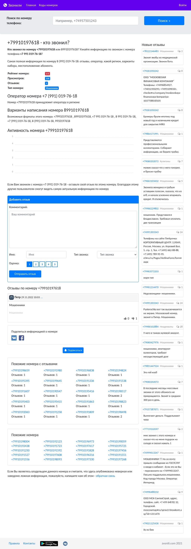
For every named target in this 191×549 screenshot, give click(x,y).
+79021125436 (151, 523)
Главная (31, 5)
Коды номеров (48, 5)
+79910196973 (85, 441)
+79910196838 (85, 370)
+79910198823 (117, 401)
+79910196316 (85, 455)
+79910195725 (117, 446)
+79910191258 (53, 412)
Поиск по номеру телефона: (19, 20)
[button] (164, 20)
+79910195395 (20, 381)
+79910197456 (117, 450)
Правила (14, 543)
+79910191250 (20, 450)
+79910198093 (53, 459)
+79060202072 (151, 161)
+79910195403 (20, 401)
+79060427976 (151, 342)
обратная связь (105, 476)
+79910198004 (20, 441)
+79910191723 (53, 446)
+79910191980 (53, 370)
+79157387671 (151, 409)
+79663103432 (151, 181)
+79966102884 (151, 326)
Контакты (29, 543)
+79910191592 (53, 450)
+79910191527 (20, 455)
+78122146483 (151, 51)
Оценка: (14, 263)
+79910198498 (117, 412)
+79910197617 (85, 446)
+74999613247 (151, 452)
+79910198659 (20, 370)
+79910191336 (85, 381)
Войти (183, 5)
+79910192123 (53, 441)
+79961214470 (151, 287)
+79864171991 (151, 133)
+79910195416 (85, 391)
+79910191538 (117, 381)
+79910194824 (117, 370)
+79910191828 (85, 450)
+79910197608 (53, 455)
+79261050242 (151, 71)
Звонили (12, 4)
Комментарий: (18, 207)
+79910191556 (20, 459)
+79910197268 (117, 459)
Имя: (12, 254)
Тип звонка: (81, 254)
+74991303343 (151, 232)
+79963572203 (151, 271)
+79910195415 (53, 401)
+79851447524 (151, 366)
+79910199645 (53, 381)
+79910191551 (117, 455)
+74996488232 (151, 492)
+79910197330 (85, 459)
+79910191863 (85, 401)
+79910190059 (117, 441)
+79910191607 (20, 391)
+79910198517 (117, 391)
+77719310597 (151, 429)
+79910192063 (20, 412)
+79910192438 (20, 446)
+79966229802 (151, 208)
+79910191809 (85, 412)
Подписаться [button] (73, 350)
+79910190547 (53, 391)
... (41, 297)
